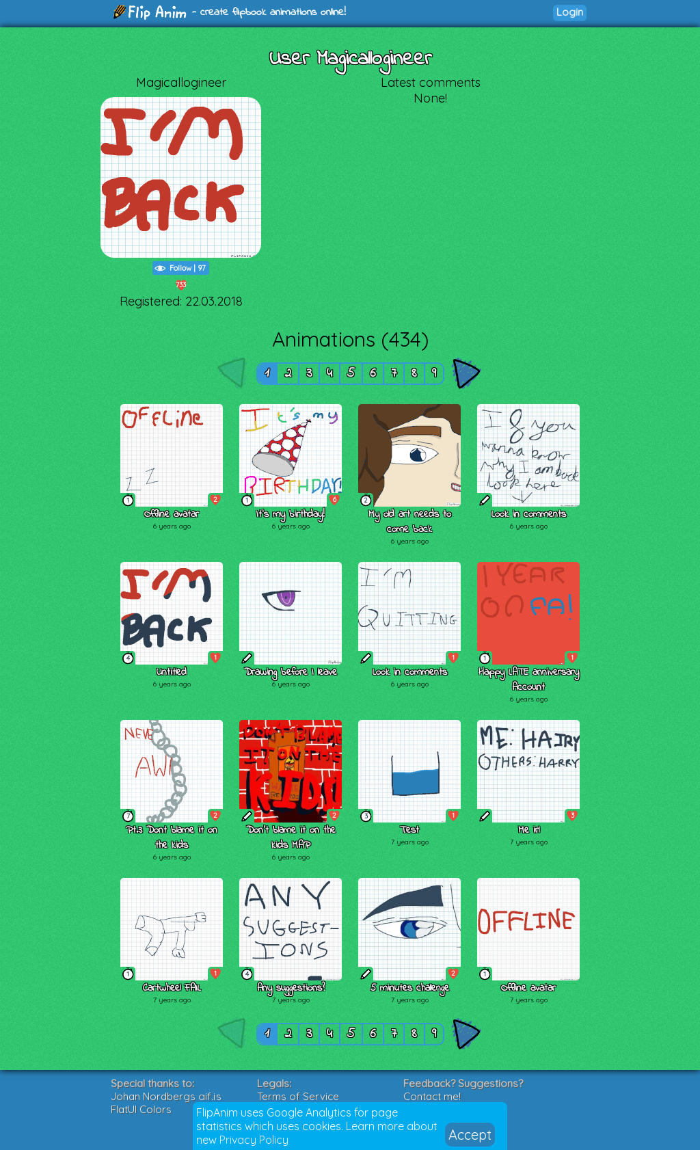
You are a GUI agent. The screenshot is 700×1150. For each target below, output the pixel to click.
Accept (470, 1134)
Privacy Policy (253, 1140)
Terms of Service (298, 1096)
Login (569, 11)
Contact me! (432, 1096)
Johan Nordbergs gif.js (166, 1096)
